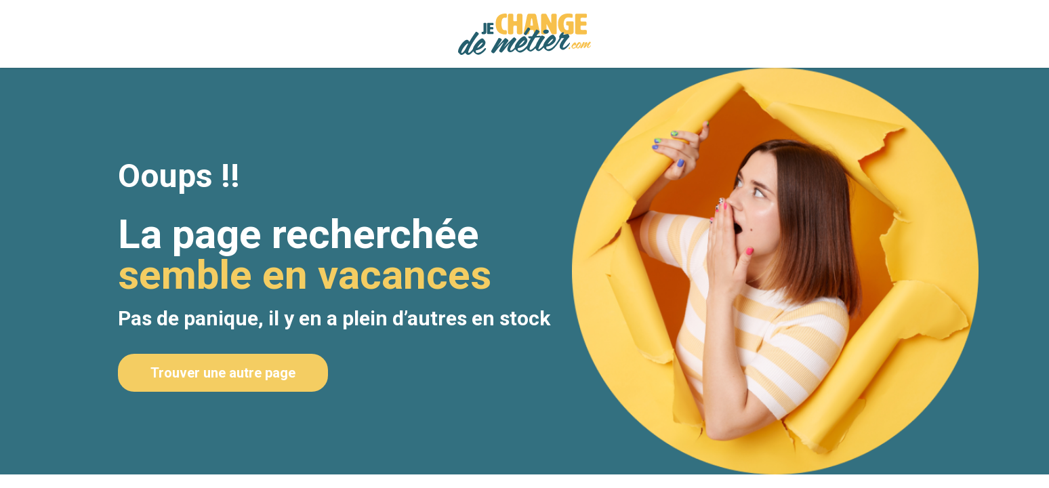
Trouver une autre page (222, 373)
